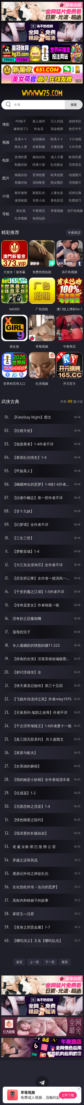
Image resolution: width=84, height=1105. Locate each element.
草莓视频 (57, 210)
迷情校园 (21, 200)
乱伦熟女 (57, 164)
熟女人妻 (21, 146)
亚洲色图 (38, 175)
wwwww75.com (42, 93)
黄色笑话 (57, 200)
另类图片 (75, 182)
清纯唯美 (38, 182)
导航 (5, 213)
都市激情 (21, 193)
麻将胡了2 (21, 129)
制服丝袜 (21, 164)
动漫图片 (75, 175)
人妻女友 (57, 193)
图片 (5, 178)
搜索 (74, 104)
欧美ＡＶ (57, 139)
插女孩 (21, 210)
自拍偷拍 (38, 139)
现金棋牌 (57, 129)
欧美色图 (57, 175)
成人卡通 (57, 157)
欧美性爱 (75, 157)
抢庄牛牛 (75, 129)
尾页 (65, 962)
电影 (5, 160)
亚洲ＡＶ (21, 139)
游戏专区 (75, 121)
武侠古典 (75, 193)
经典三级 (38, 164)
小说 (5, 195)
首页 (19, 962)
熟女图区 (57, 182)
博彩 (5, 124)
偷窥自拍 (21, 175)
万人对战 (57, 121)
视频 (5, 142)
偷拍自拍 (38, 157)
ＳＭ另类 (75, 146)
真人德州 (38, 121)
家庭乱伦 (38, 193)
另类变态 (75, 164)
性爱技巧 (75, 200)
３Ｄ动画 (75, 139)
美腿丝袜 (21, 182)
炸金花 (38, 129)
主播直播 (57, 146)
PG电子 (20, 121)
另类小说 (38, 200)
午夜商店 (38, 210)
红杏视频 (21, 218)
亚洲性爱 (21, 157)
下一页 (50, 962)
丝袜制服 (38, 146)
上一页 (34, 962)
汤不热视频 (75, 210)
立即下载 (68, 1095)
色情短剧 (38, 218)
